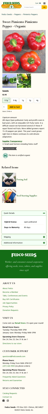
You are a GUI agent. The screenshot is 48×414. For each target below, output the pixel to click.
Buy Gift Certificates (11, 299)
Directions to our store (12, 343)
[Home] (11, 5)
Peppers (17, 14)
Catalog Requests (10, 393)
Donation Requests (10, 310)
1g (23, 100)
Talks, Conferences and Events (15, 295)
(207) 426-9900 (9, 366)
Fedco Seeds (7, 14)
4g (37, 100)
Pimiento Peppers (30, 14)
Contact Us (7, 397)
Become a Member (10, 292)
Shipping (7, 237)
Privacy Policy (8, 306)
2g (30, 100)
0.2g (6, 100)
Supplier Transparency (12, 141)
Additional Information (13, 243)
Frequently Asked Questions (14, 377)
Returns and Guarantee (12, 380)
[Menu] (44, 3)
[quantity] (5, 107)
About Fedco (8, 288)
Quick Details (9, 213)
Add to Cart (15, 107)
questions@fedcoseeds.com (14, 356)
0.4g (15, 100)
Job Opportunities (10, 303)
